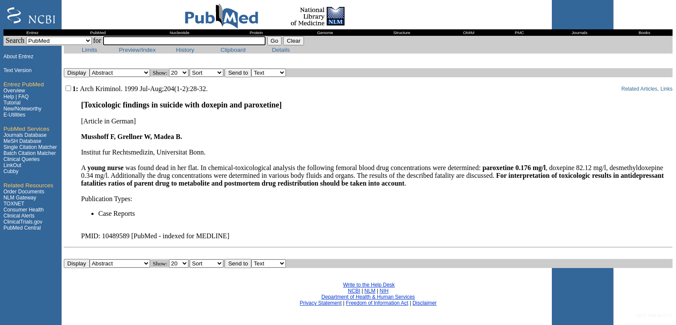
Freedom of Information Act (377, 303)
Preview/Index (137, 50)
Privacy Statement (320, 303)
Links (666, 89)
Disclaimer (425, 303)
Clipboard (232, 50)
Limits (89, 50)
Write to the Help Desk (369, 285)
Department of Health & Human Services (368, 297)
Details (281, 50)
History (185, 50)
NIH (383, 291)
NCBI (354, 291)
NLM (369, 291)
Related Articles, (640, 89)
